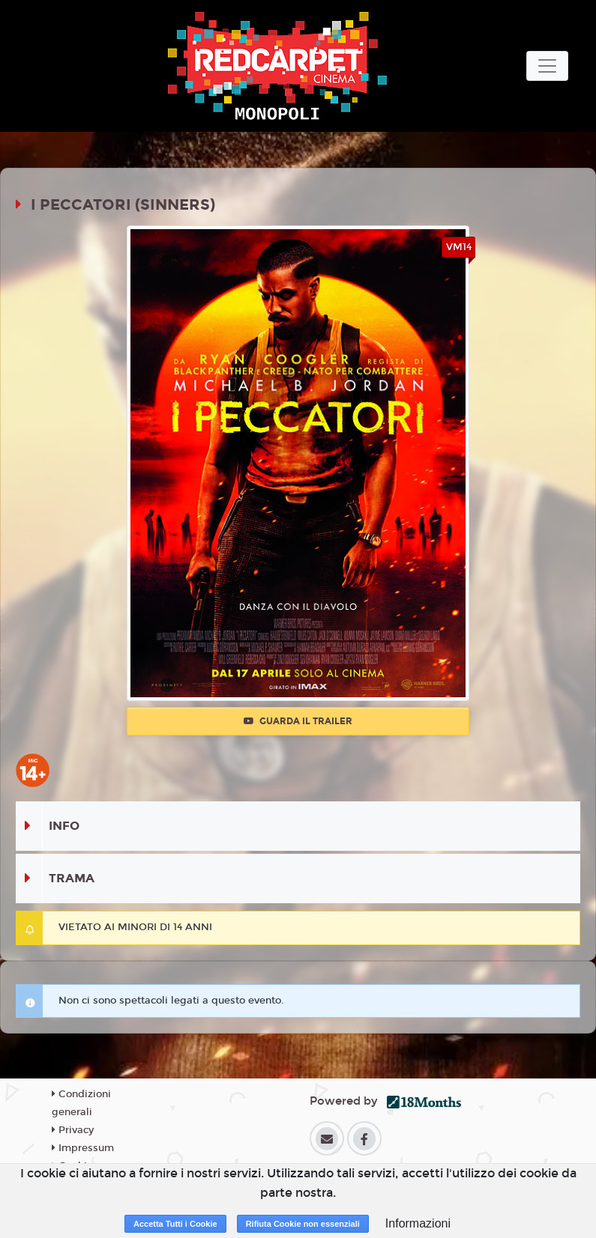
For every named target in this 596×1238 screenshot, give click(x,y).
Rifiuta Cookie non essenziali (303, 1223)
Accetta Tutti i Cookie (175, 1223)
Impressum (83, 1148)
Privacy (73, 1130)
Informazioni (418, 1223)
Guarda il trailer (298, 721)
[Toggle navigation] (547, 66)
